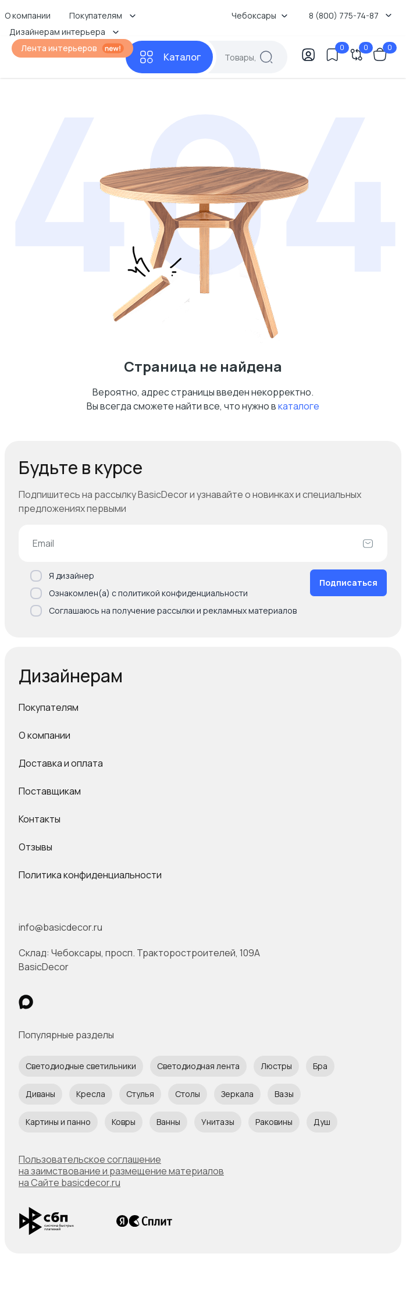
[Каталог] (169, 57)
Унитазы (217, 1121)
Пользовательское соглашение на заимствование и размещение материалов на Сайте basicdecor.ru (121, 1170)
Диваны (40, 1093)
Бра (320, 1065)
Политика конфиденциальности (90, 874)
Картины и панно (58, 1121)
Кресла (90, 1093)
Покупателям (49, 707)
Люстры (276, 1065)
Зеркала (237, 1093)
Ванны (168, 1121)
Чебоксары (260, 15)
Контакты (39, 819)
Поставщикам (50, 791)
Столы (187, 1093)
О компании (44, 735)
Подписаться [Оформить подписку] (348, 582)
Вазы (284, 1093)
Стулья (140, 1093)
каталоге (298, 406)
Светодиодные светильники (81, 1065)
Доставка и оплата (61, 763)
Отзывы (35, 847)
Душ (322, 1121)
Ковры (124, 1121)
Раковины (274, 1121)
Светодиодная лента (198, 1065)
